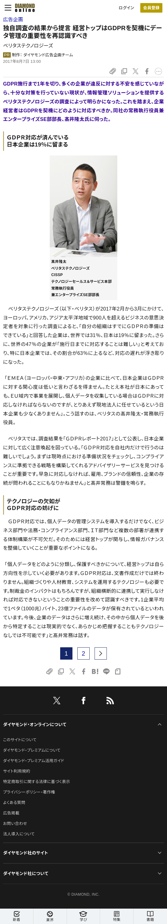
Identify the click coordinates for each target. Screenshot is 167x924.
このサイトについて (20, 739)
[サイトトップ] (23, 7)
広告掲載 (11, 813)
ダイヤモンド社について (25, 873)
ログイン (126, 8)
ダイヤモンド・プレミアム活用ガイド (33, 760)
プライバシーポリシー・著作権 (29, 792)
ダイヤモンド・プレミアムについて (31, 750)
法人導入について (19, 834)
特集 (116, 916)
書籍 (150, 916)
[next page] (101, 653)
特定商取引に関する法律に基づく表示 (36, 781)
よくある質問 (14, 802)
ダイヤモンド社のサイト (25, 852)
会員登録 (151, 8)
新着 (16, 916)
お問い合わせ (15, 823)
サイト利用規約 (16, 771)
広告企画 (13, 19)
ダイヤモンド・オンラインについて (34, 724)
